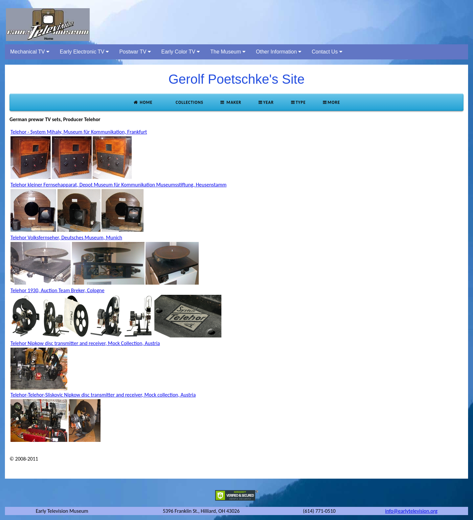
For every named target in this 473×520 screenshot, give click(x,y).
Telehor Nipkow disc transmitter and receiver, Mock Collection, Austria (85, 343)
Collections (188, 102)
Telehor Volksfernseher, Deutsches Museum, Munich (66, 237)
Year (266, 102)
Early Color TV (180, 51)
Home (142, 102)
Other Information (278, 51)
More (331, 102)
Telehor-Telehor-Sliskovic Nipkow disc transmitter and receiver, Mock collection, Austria (103, 395)
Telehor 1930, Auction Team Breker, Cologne (57, 290)
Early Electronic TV (84, 51)
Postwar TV (135, 51)
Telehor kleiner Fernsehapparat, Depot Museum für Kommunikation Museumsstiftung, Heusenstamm (118, 185)
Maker (230, 102)
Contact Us (327, 51)
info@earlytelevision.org (411, 511)
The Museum (227, 51)
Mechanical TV (29, 51)
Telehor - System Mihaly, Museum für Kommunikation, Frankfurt (79, 132)
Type (297, 102)
